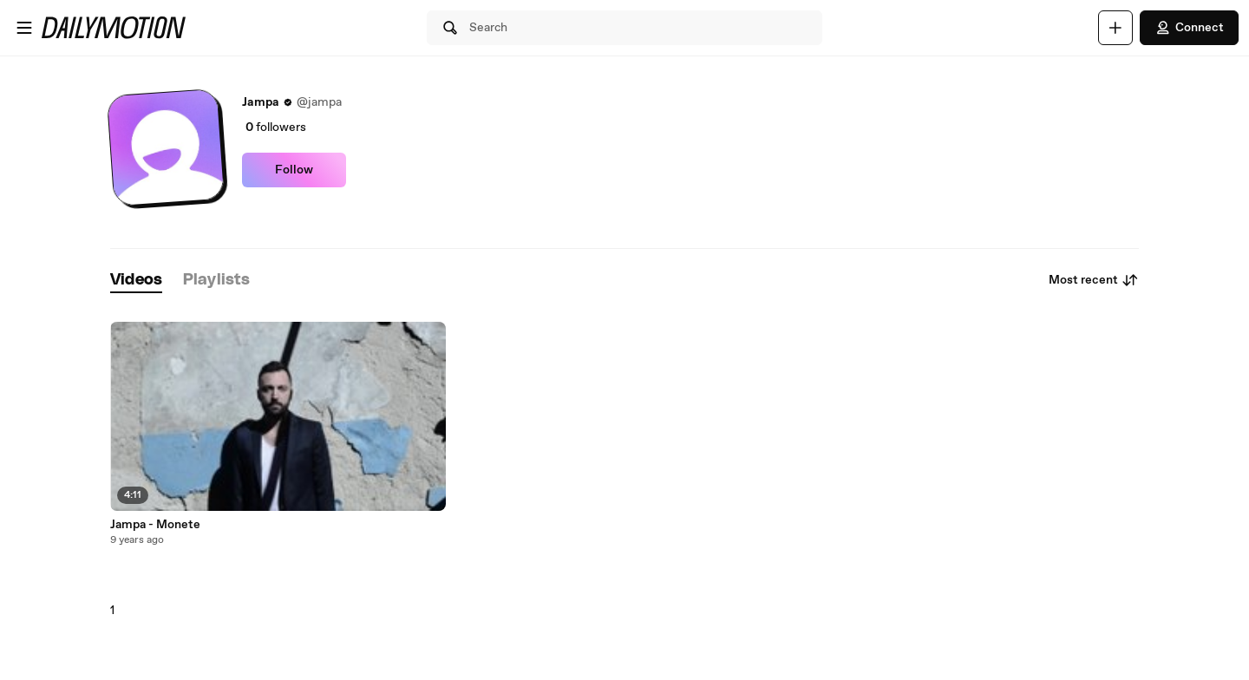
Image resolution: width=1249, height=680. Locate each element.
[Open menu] (24, 27)
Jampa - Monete (155, 525)
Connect (1189, 27)
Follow (294, 170)
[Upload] (1115, 27)
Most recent (1094, 280)
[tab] (136, 280)
